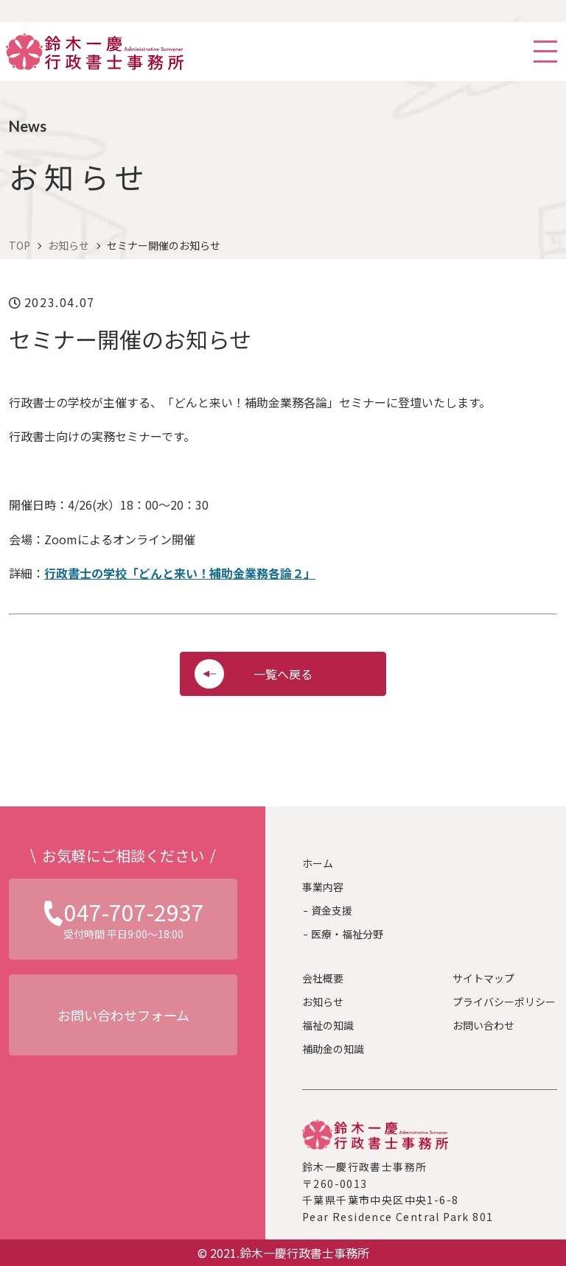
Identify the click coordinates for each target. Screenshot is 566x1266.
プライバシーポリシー (504, 1001)
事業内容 (322, 886)
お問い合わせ (483, 1025)
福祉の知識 (328, 1025)
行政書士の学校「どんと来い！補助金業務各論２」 (179, 573)
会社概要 (322, 978)
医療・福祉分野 (347, 933)
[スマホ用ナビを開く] (545, 51)
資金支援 (331, 910)
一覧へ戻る (283, 674)
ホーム (317, 863)
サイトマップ (483, 978)
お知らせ (322, 1001)
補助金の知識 (333, 1048)
